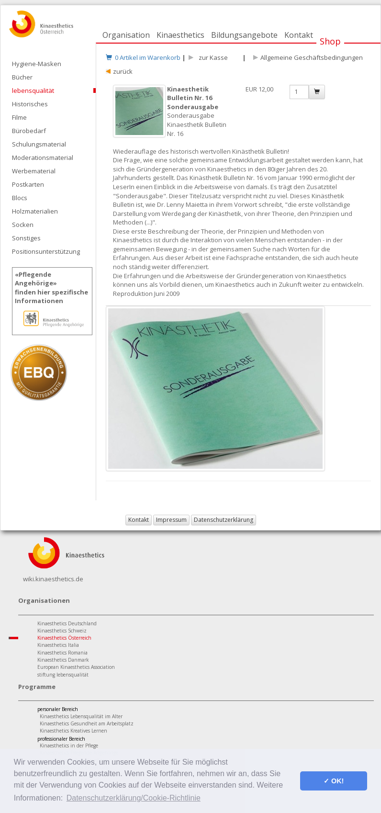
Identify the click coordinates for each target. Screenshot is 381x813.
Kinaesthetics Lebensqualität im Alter (81, 716)
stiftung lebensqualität (63, 674)
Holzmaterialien (35, 211)
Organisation (126, 35)
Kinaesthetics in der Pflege (69, 745)
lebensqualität (33, 90)
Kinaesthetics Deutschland (67, 623)
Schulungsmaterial (39, 144)
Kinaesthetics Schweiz (62, 630)
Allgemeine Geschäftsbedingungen (311, 57)
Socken (23, 224)
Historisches (30, 104)
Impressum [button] (171, 520)
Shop (330, 41)
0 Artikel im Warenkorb (143, 57)
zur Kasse (212, 57)
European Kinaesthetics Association (76, 667)
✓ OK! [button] (334, 781)
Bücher (22, 77)
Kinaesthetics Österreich (64, 637)
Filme (19, 117)
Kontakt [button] (138, 520)
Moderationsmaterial (42, 157)
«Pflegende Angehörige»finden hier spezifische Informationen (51, 287)
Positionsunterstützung (46, 251)
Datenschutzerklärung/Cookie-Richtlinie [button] (134, 798)
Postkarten (28, 184)
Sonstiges (26, 238)
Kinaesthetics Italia (58, 645)
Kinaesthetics (180, 35)
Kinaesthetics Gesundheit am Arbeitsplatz (87, 723)
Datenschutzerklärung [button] (223, 520)
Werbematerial (34, 171)
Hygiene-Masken (36, 63)
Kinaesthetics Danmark (63, 659)
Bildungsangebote (244, 35)
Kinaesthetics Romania (62, 652)
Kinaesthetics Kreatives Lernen (73, 730)
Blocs (19, 197)
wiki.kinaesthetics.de (53, 579)
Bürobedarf (29, 130)
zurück (123, 71)
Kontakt (298, 35)
